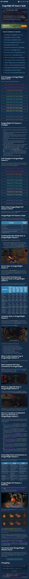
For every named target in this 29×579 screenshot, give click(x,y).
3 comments (24, 11)
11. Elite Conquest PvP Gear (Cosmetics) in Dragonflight (14, 60)
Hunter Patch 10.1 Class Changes (14, 180)
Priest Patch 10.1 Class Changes (14, 191)
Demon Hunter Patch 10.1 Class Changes (14, 171)
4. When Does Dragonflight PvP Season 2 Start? (13, 42)
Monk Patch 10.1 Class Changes (14, 186)
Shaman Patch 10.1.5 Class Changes (14, 113)
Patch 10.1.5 (3, 81)
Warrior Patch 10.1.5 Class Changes (14, 119)
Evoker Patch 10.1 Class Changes (14, 177)
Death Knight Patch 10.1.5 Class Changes (14, 84)
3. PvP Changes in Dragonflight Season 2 (12, 39)
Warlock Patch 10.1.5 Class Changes (14, 116)
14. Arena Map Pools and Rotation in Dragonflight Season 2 (14, 67)
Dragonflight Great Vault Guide (14, 559)
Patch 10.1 (5, 152)
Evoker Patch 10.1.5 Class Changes (14, 93)
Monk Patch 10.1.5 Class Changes (15, 102)
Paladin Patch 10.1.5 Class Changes (14, 105)
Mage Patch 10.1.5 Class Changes (14, 99)
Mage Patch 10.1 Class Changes (14, 183)
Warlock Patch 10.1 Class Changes (14, 200)
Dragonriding (3, 491)
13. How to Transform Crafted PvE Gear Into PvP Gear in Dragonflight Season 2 (14, 65)
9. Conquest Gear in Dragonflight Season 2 (12, 55)
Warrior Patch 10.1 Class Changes (14, 203)
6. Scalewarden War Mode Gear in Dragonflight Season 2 (14, 47)
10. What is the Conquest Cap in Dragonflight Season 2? (14, 57)
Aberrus (2, 532)
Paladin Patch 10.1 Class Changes (14, 189)
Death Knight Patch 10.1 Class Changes (14, 168)
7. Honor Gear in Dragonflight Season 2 (12, 50)
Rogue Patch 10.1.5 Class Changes (14, 110)
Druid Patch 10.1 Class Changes (14, 174)
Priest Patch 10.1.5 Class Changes (15, 108)
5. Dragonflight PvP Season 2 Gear (10, 45)
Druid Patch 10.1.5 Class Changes (14, 90)
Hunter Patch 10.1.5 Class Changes (14, 96)
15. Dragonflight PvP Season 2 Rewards (12, 70)
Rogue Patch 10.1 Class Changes (14, 194)
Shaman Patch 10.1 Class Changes (14, 197)
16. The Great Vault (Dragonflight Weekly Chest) (14, 72)
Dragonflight (16, 17)
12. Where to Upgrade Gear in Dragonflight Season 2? (14, 62)
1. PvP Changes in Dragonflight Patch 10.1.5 (13, 34)
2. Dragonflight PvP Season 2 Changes (11, 37)
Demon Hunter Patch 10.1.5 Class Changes (14, 87)
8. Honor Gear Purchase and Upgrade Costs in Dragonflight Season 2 (14, 52)
